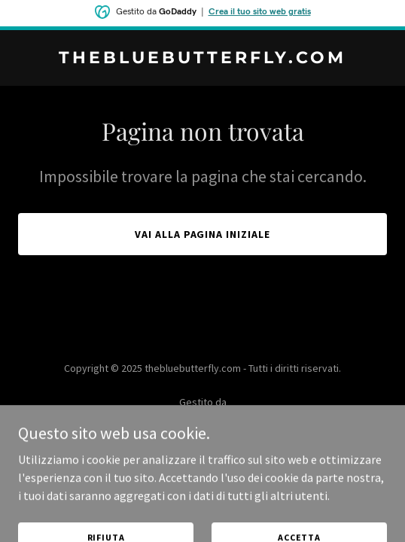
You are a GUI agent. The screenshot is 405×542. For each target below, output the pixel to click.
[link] (202, 58)
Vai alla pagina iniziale (203, 234)
